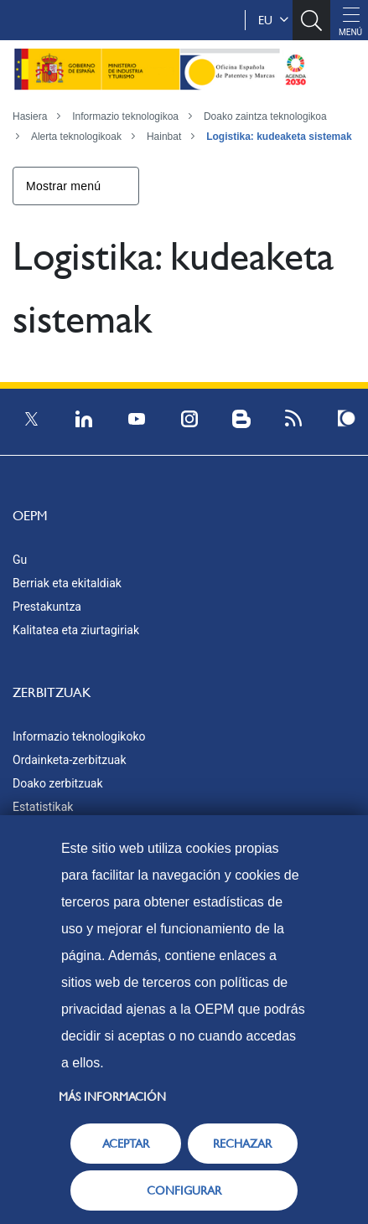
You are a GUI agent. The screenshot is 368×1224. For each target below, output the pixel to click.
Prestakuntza (47, 606)
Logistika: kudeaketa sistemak (278, 136)
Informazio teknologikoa (125, 116)
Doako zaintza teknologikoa (265, 116)
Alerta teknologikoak (76, 136)
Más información (112, 1096)
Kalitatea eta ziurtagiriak (76, 630)
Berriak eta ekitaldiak (67, 583)
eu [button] (273, 20)
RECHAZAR (242, 1143)
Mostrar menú (63, 186)
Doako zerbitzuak (58, 783)
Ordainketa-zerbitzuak (70, 760)
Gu (20, 559)
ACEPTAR (125, 1143)
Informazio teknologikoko (79, 736)
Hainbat (164, 136)
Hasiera (30, 116)
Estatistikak (43, 806)
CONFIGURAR (184, 1190)
